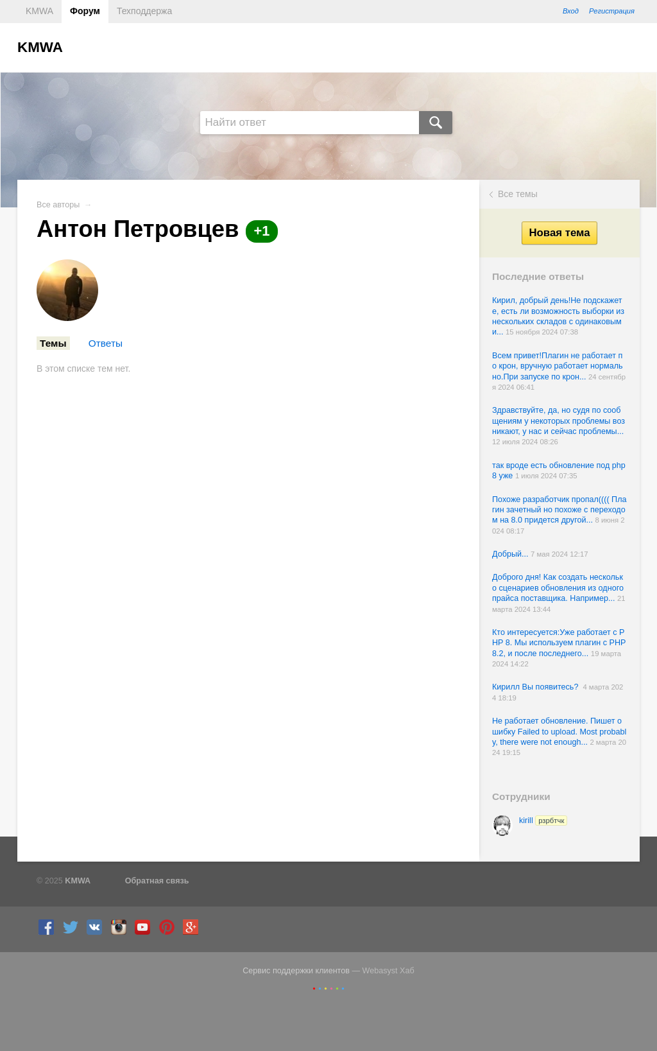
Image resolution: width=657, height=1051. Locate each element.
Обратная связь (157, 880)
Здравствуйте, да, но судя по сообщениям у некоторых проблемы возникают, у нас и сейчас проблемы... (558, 421)
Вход (571, 11)
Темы (53, 343)
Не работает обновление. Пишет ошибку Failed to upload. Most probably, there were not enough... (559, 732)
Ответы (106, 343)
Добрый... (511, 554)
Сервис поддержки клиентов (296, 970)
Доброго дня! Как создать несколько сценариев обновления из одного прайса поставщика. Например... (558, 588)
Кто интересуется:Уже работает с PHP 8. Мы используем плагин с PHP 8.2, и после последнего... (559, 643)
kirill (543, 820)
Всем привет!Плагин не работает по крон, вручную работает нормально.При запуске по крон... (557, 366)
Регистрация (612, 11)
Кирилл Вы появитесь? (537, 686)
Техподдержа (144, 11)
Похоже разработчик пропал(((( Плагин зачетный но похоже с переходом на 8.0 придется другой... (559, 510)
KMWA (39, 11)
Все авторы (58, 204)
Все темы (518, 194)
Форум (85, 11)
